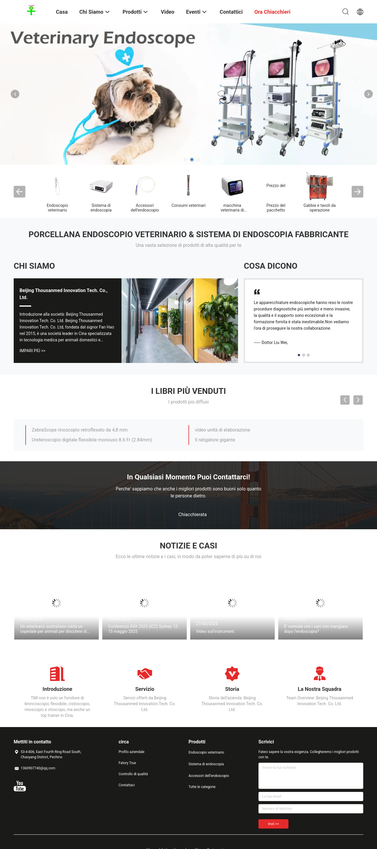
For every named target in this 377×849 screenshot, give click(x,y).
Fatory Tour (127, 763)
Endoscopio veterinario (57, 207)
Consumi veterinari (189, 205)
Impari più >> (32, 350)
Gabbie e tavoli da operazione (320, 207)
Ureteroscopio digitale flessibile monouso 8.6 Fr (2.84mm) (92, 440)
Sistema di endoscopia (101, 207)
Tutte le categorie (202, 787)
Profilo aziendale (132, 752)
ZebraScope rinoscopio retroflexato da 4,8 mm (80, 430)
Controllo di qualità (133, 774)
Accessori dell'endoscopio (145, 207)
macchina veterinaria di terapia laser (232, 210)
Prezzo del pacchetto (276, 207)
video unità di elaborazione (222, 430)
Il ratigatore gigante (215, 440)
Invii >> (273, 824)
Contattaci (127, 785)
